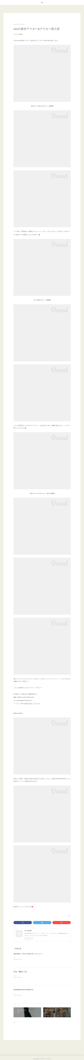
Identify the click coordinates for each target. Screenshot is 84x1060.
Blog (42, 2)
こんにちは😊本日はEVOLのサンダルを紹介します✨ (28, 975)
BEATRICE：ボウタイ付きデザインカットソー (28, 954)
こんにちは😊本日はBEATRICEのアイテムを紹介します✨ (29, 957)
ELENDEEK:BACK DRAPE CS (23, 989)
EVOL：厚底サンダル (20, 972)
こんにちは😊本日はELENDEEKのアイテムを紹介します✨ (30, 993)
